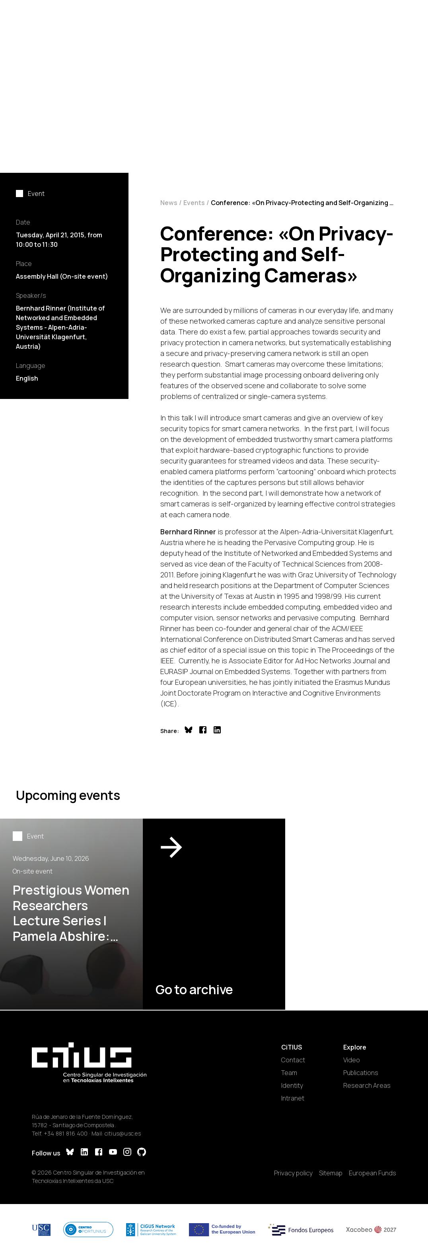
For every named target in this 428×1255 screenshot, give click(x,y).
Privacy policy (293, 1173)
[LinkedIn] (84, 1153)
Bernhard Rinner (188, 531)
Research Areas (367, 1085)
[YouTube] (113, 1153)
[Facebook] (98, 1153)
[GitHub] (141, 1153)
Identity (292, 1085)
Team (289, 1072)
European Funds (372, 1173)
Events (194, 202)
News (168, 202)
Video (351, 1060)
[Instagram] (127, 1153)
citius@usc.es (123, 1133)
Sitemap (330, 1173)
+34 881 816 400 (66, 1133)
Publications (360, 1072)
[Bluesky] (70, 1153)
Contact (293, 1060)
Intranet (292, 1098)
